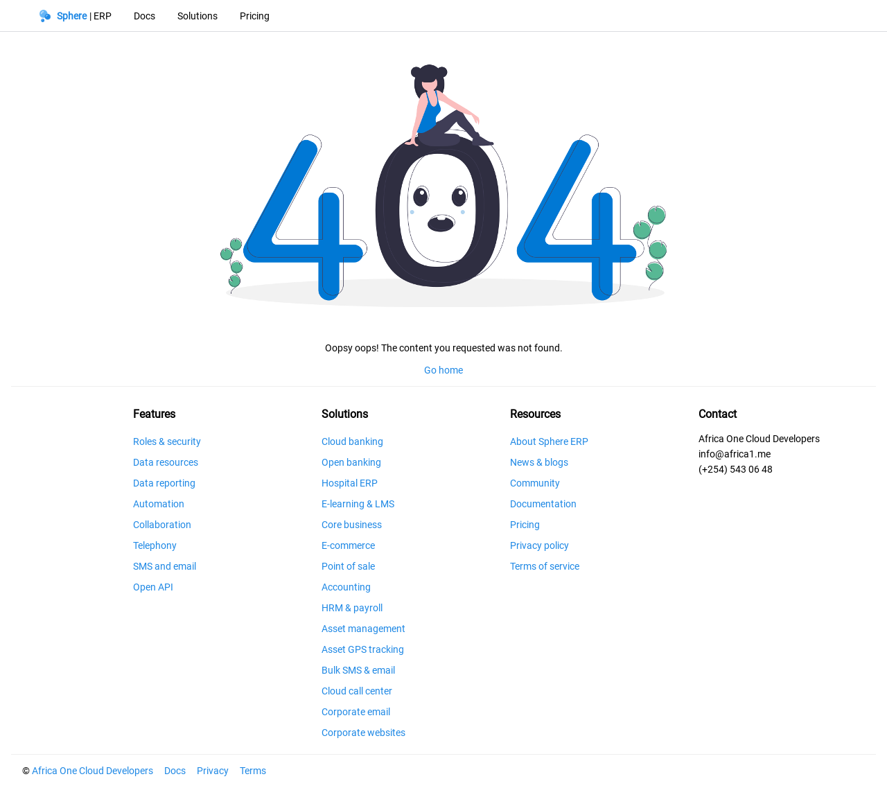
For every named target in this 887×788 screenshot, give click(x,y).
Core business (352, 524)
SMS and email (164, 566)
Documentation (543, 503)
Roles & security (167, 441)
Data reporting (164, 483)
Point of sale (348, 566)
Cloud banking (352, 441)
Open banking (351, 462)
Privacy (213, 770)
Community (535, 483)
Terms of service (544, 566)
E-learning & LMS (358, 503)
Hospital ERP (350, 483)
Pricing (525, 524)
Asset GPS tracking (363, 649)
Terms (253, 770)
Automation (158, 503)
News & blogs (539, 462)
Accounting (346, 587)
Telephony (155, 545)
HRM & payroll (352, 607)
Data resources (165, 462)
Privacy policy (539, 545)
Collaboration (162, 524)
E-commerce (348, 545)
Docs (175, 770)
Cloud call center (357, 691)
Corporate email (356, 711)
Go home (443, 370)
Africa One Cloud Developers (92, 770)
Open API (153, 587)
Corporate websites (363, 732)
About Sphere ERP (549, 441)
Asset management (363, 628)
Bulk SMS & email (358, 670)
